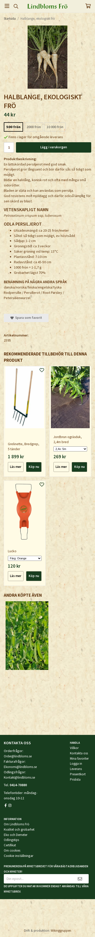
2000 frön (34, 127)
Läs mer (15, 467)
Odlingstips (11, 840)
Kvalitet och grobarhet (19, 829)
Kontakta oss (79, 753)
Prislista (75, 779)
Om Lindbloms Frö (16, 824)
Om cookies (12, 850)
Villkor (74, 748)
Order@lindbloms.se (18, 756)
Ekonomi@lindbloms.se (20, 767)
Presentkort (78, 774)
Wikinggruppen (61, 930)
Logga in (76, 763)
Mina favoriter (79, 758)
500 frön (13, 127)
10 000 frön (55, 127)
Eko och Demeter (15, 835)
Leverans (76, 769)
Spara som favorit (26, 318)
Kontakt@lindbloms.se (19, 777)
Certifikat (10, 845)
